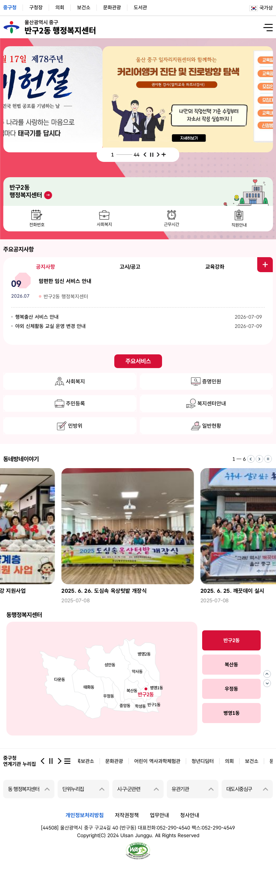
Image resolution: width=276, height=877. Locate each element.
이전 (145, 154)
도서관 (140, 7)
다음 (158, 154)
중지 (151, 154)
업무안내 (159, 815)
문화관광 (112, 7)
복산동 (231, 665)
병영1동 (231, 713)
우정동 (231, 689)
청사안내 (189, 815)
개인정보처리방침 (85, 815)
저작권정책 (127, 815)
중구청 (10, 7)
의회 (59, 7)
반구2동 (231, 640)
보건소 (83, 7)
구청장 (36, 7)
